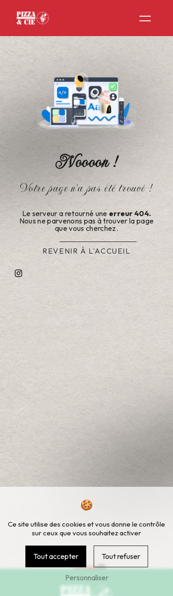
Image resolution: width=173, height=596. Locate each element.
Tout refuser (120, 556)
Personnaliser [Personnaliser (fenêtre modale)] (86, 577)
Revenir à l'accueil (86, 250)
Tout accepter (55, 556)
